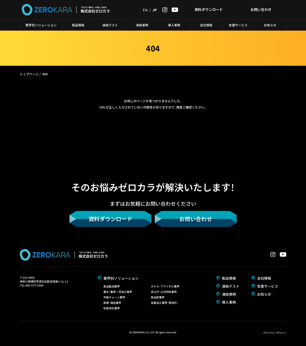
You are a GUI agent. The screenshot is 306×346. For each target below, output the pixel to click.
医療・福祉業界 (112, 303)
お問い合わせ (260, 9)
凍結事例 (142, 25)
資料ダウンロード (209, 9)
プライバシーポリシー (274, 332)
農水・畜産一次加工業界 (117, 292)
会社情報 (206, 25)
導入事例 (174, 25)
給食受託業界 (111, 308)
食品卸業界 (158, 297)
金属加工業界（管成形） (164, 303)
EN (145, 9)
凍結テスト (110, 25)
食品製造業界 (111, 286)
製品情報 (78, 25)
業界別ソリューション (41, 25)
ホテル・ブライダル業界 (165, 286)
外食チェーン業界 (114, 297)
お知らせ (270, 25)
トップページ (29, 74)
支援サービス (238, 25)
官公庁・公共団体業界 (164, 292)
